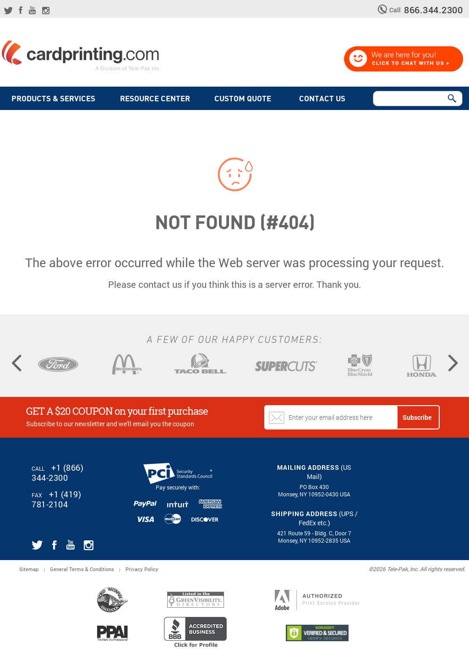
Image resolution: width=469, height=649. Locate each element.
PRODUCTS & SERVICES (53, 99)
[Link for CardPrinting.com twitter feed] (8, 10)
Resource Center (155, 99)
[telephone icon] (383, 9)
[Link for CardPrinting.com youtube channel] (32, 10)
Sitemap (28, 569)
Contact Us (324, 99)
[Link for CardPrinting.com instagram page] (45, 10)
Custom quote (244, 99)
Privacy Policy (141, 569)
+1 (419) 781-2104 (56, 499)
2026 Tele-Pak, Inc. (396, 569)
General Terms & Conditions (82, 569)
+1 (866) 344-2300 (57, 472)
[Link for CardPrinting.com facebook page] (20, 10)
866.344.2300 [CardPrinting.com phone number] (433, 9)
